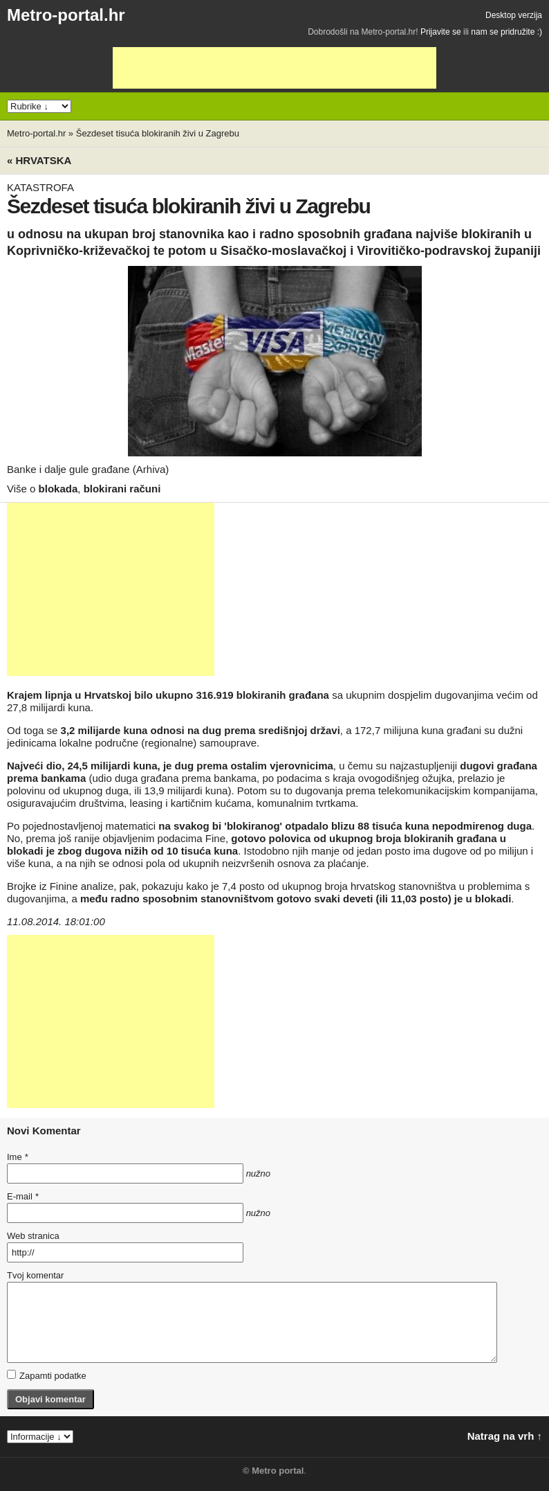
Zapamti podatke (46, 1375)
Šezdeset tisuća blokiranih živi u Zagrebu (157, 133)
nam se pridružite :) (506, 32)
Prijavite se (440, 32)
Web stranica (33, 1236)
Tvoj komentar (35, 1275)
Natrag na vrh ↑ (504, 1436)
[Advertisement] (274, 68)
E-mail (23, 1196)
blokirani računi (122, 488)
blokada (58, 488)
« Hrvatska (39, 160)
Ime (17, 1157)
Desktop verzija (513, 15)
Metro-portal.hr (66, 15)
